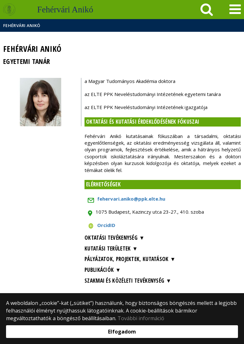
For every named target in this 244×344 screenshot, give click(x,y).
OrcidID (106, 225)
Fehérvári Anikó (21, 25)
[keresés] (206, 9)
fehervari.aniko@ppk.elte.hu (131, 199)
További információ (141, 318)
